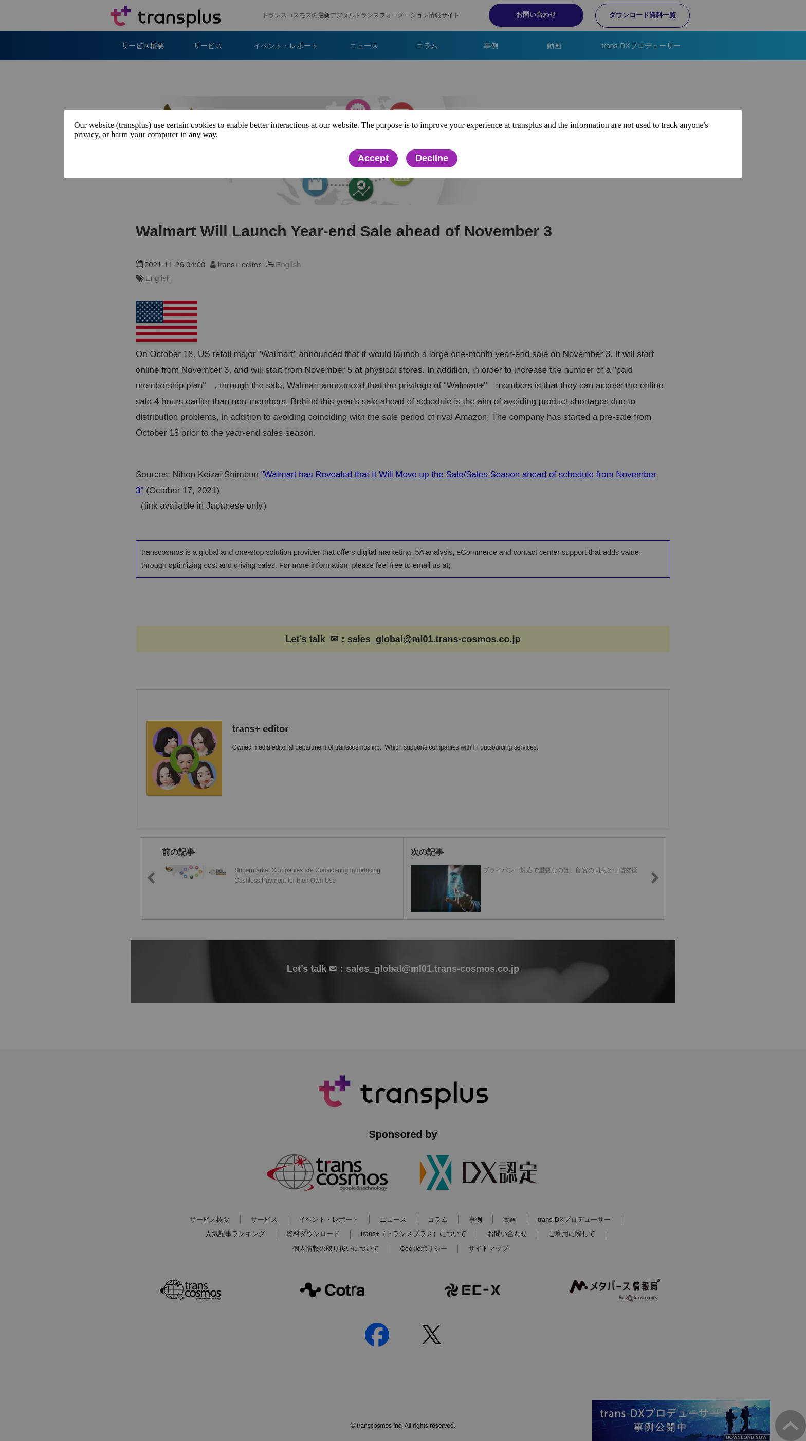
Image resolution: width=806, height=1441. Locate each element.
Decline (431, 159)
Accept (373, 159)
